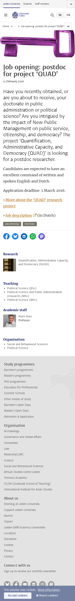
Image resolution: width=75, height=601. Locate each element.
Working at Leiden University (22, 504)
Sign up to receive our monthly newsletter (30, 571)
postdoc (30, 224)
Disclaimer (10, 539)
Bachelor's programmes (18, 370)
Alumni (8, 516)
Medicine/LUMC (14, 454)
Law (6, 449)
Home (6, 26)
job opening (12, 224)
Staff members (42, 3)
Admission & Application (19, 417)
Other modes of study (17, 399)
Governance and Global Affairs (22, 437)
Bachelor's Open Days (17, 405)
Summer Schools (14, 393)
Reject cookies (48, 595)
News (17, 26)
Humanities (11, 443)
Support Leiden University (20, 510)
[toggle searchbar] (52, 15)
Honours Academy (15, 478)
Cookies (8, 545)
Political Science (17, 348)
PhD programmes (15, 382)
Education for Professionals (21, 387)
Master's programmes (17, 376)
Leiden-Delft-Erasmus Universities (24, 527)
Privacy (8, 551)
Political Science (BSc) (21, 288)
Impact (8, 521)
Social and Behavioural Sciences (27, 344)
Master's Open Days (16, 411)
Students (27, 3)
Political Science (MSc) (22, 300)
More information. (49, 590)
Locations (10, 533)
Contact (9, 556)
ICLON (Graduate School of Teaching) (27, 484)
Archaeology (11, 431)
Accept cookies (17, 595)
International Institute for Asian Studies (28, 489)
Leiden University (11, 3)
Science (8, 460)
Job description (18, 215)
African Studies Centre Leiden (22, 472)
